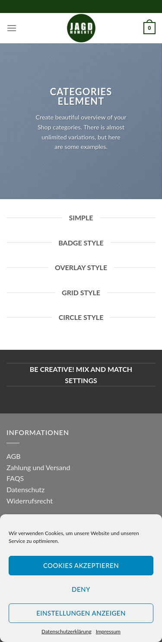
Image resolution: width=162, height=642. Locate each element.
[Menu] (11, 28)
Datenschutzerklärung (66, 631)
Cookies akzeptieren (81, 565)
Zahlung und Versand (38, 467)
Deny (81, 589)
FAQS (15, 478)
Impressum (108, 631)
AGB (13, 456)
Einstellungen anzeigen (81, 613)
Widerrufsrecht (29, 501)
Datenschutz (25, 489)
